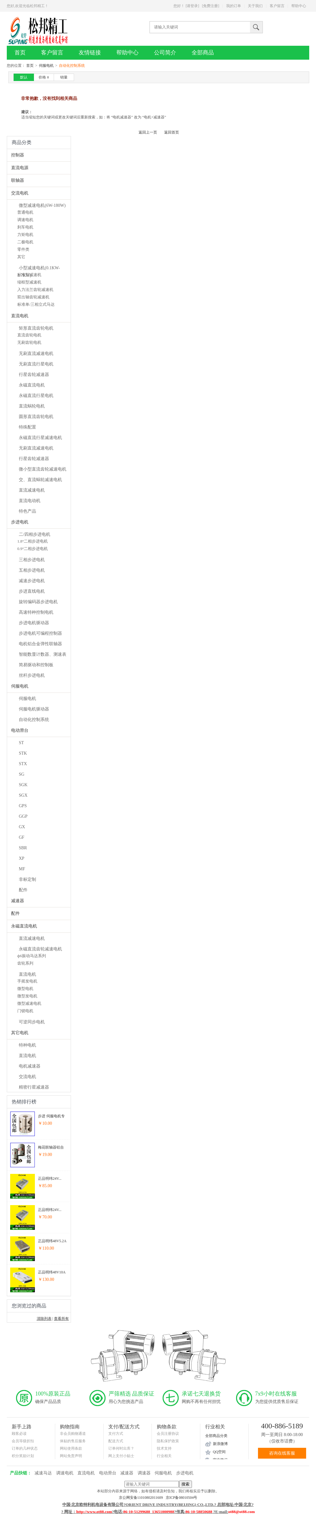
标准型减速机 (29, 274)
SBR (23, 848)
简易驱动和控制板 (36, 665)
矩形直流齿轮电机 (36, 328)
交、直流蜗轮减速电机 (40, 479)
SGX (23, 795)
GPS (23, 806)
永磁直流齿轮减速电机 (40, 949)
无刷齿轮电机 (29, 342)
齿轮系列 (25, 963)
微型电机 (25, 988)
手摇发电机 (27, 981)
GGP (23, 816)
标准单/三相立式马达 (36, 304)
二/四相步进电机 (34, 534)
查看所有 (61, 1318)
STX (23, 763)
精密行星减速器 (34, 1087)
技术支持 (164, 1448)
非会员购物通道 (73, 1433)
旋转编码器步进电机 (38, 601)
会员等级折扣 (23, 1441)
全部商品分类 (216, 1436)
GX (22, 827)
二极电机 (25, 242)
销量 (64, 77)
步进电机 (19, 522)
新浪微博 (220, 1444)
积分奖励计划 (23, 1456)
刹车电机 (25, 227)
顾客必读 (19, 1433)
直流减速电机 (32, 490)
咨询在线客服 (282, 1453)
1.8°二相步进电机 (32, 541)
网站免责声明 (71, 1456)
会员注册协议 (168, 1433)
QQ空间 (219, 1452)
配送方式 (115, 1441)
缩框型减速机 (29, 282)
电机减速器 (29, 1066)
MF (22, 869)
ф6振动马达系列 (31, 955)
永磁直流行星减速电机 (40, 437)
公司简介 (165, 52)
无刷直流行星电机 (36, 364)
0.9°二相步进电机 (32, 548)
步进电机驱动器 (34, 622)
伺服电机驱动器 (34, 709)
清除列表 (44, 1318)
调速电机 (25, 219)
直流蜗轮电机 (32, 406)
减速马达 (43, 1473)
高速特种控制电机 (36, 612)
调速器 (144, 1473)
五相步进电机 (32, 570)
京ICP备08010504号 (182, 1497)
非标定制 (27, 879)
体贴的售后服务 (73, 1441)
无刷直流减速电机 (36, 353)
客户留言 (277, 6)
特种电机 (27, 1045)
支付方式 (115, 1433)
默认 (23, 77)
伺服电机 (46, 65)
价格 (44, 77)
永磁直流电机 (32, 385)
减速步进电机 (32, 580)
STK (23, 753)
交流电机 (19, 193)
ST (21, 742)
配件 (23, 890)
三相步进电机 (32, 559)
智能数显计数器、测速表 (42, 654)
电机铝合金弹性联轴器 (40, 644)
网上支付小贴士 (121, 1456)
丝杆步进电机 (32, 675)
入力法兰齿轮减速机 (35, 289)
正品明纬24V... (49, 1178)
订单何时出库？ (121, 1448)
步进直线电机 (32, 591)
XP (21, 858)
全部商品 (203, 52)
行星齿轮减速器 (34, 374)
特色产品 (27, 511)
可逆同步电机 (32, 1022)
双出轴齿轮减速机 (33, 297)
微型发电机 (27, 996)
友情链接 (90, 52)
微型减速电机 (29, 1003)
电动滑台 (19, 730)
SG (21, 774)
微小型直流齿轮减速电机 (42, 469)
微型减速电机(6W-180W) (42, 205)
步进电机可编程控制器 (40, 633)
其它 (21, 256)
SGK (23, 784)
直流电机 (19, 315)
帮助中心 (298, 6)
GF (21, 837)
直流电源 (19, 167)
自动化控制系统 (34, 719)
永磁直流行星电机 (36, 395)
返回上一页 (148, 132)
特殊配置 (27, 427)
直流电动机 (29, 500)
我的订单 (233, 6)
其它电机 (19, 1032)
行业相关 (164, 1456)
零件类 (23, 249)
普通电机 (25, 212)
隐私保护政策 (168, 1441)
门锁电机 (25, 1010)
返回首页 (171, 132)
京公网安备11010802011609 (142, 1497)
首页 (20, 52)
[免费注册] (210, 6)
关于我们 (255, 6)
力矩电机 (25, 234)
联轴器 (17, 180)
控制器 (17, 155)
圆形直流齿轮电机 (36, 416)
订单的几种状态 (25, 1448)
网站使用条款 (71, 1448)
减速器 (17, 900)
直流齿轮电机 (29, 335)
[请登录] (192, 6)
